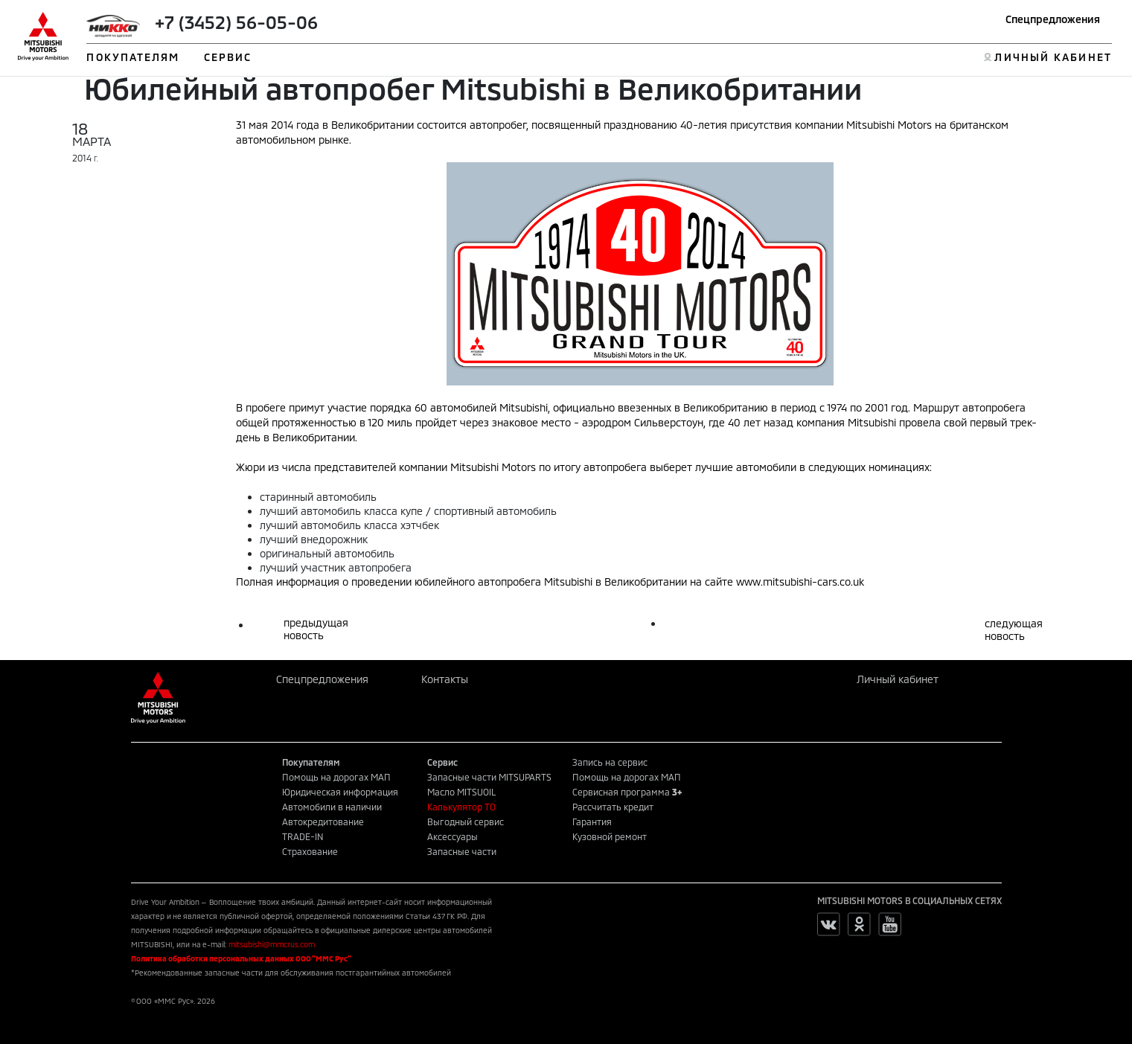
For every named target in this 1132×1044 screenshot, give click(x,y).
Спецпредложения (1052, 19)
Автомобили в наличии (332, 806)
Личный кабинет (897, 679)
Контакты (444, 679)
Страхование (310, 851)
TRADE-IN (303, 836)
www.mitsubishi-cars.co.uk (800, 581)
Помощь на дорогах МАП (336, 777)
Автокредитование (323, 821)
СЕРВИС (228, 57)
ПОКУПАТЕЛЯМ (132, 57)
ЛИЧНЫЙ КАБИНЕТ (1052, 57)
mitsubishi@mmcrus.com (271, 944)
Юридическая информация (340, 792)
